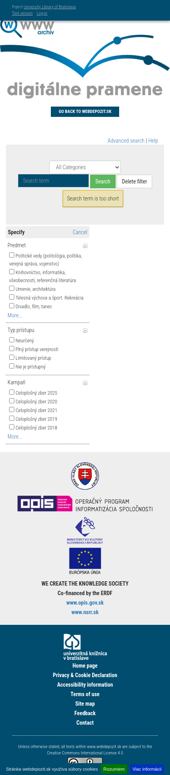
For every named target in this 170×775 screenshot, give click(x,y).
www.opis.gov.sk (85, 602)
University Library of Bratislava (50, 7)
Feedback (85, 713)
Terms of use (84, 694)
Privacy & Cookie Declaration (85, 675)
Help (153, 140)
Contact (84, 723)
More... (15, 315)
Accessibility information (85, 684)
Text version (22, 13)
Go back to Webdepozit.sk (85, 111)
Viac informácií (147, 769)
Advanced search (126, 140)
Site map (85, 704)
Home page (84, 665)
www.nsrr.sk (85, 612)
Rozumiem (113, 769)
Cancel (80, 232)
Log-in (42, 13)
